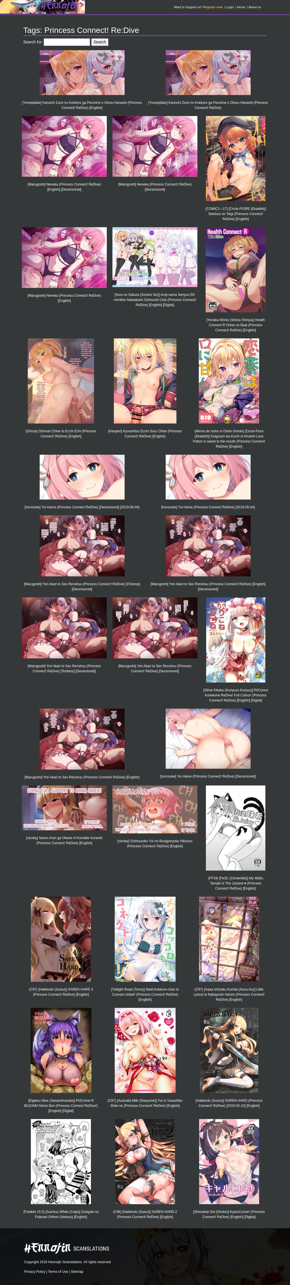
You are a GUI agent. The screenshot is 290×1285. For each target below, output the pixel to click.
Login (230, 7)
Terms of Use (58, 1272)
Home (241, 7)
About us (255, 7)
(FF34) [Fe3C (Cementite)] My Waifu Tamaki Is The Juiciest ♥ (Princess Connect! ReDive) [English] (235, 883)
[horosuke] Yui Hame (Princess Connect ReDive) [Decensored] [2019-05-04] (82, 507)
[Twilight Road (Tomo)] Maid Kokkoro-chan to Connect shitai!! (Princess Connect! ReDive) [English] (145, 994)
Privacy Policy (34, 1272)
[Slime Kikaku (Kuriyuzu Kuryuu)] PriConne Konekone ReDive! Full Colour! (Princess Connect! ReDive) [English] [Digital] (235, 695)
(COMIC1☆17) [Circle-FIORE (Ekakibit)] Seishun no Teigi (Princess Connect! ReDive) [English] (235, 214)
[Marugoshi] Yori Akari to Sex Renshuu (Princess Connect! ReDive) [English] (82, 777)
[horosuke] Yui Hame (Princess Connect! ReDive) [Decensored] (208, 776)
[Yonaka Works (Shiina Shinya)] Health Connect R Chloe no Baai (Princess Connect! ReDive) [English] (235, 325)
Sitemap (77, 1272)
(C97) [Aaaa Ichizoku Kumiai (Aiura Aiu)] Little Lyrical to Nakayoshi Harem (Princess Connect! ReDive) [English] (229, 994)
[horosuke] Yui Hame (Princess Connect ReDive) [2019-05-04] (208, 507)
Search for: (32, 42)
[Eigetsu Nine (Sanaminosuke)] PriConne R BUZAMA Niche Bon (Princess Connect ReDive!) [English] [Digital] (61, 1106)
